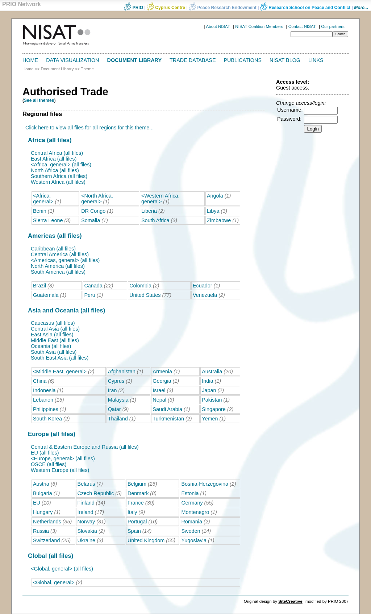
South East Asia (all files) (59, 358)
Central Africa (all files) (57, 153)
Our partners (333, 26)
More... (361, 7)
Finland (86, 503)
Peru (89, 295)
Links (316, 60)
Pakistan (212, 400)
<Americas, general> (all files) (65, 260)
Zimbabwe (219, 220)
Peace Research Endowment (223, 7)
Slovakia (87, 531)
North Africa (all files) (55, 170)
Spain (134, 531)
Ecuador (202, 286)
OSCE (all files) (48, 464)
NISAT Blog (285, 60)
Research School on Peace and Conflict (305, 7)
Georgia (162, 381)
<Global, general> (53, 582)
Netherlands (47, 521)
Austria (41, 484)
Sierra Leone (48, 220)
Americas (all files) (55, 235)
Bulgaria (42, 493)
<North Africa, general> (97, 198)
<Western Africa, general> (160, 198)
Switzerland (46, 540)
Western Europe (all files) (60, 470)
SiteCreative (290, 601)
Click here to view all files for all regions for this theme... (89, 127)
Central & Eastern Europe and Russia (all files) (85, 447)
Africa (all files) (50, 140)
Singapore (214, 409)
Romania (191, 521)
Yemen (210, 419)
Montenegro (195, 512)
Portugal (137, 521)
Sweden (190, 531)
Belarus (86, 484)
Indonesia (44, 390)
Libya (213, 211)
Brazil (39, 286)
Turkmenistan (168, 419)
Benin (39, 211)
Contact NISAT (302, 26)
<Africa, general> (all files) (61, 164)
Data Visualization (72, 60)
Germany (192, 503)
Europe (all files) (51, 434)
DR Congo (93, 211)
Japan (209, 390)
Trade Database (193, 60)
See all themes (39, 100)
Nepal (159, 400)
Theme (87, 69)
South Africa (155, 220)
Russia (41, 531)
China (40, 381)
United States (145, 295)
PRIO (133, 7)
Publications (243, 60)
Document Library (134, 60)
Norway (86, 521)
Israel (159, 390)
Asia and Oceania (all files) (66, 310)
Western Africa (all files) (58, 182)
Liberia (149, 211)
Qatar (114, 409)
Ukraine (87, 540)
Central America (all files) (60, 254)
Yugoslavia (194, 540)
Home (30, 60)
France (136, 503)
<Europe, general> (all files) (63, 458)
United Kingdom (146, 540)
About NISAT (218, 26)
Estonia (190, 493)
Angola (215, 196)
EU (36, 503)
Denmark (138, 493)
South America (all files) (58, 272)
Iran (112, 390)
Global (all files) (50, 555)
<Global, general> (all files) (62, 569)
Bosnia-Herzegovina (204, 484)
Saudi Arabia (167, 409)
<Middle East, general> (60, 371)
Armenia (162, 371)
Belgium (137, 484)
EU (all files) (45, 453)
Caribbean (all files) (53, 249)
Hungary (43, 512)
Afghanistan (122, 371)
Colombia (140, 286)
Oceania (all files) (51, 346)
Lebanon (43, 400)
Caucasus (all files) (53, 323)
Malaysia (118, 400)
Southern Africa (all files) (59, 176)
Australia (212, 371)
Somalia (90, 220)
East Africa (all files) (53, 159)
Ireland (85, 512)
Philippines (45, 409)
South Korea (47, 419)
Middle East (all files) (55, 340)
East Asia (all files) (52, 334)
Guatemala (45, 295)
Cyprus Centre (166, 7)
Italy (132, 512)
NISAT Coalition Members (259, 26)
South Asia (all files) (53, 352)
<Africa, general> (43, 198)
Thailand (118, 419)
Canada (93, 286)
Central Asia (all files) (55, 329)
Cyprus (116, 381)
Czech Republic (96, 493)
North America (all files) (58, 266)
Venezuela (205, 295)
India (207, 381)
